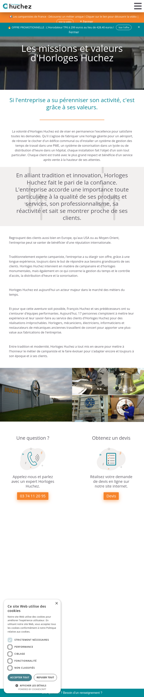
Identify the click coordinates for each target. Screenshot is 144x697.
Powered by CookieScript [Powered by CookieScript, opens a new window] (32, 689)
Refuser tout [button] (45, 677)
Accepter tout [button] (19, 677)
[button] (32, 685)
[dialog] (32, 646)
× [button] (56, 603)
